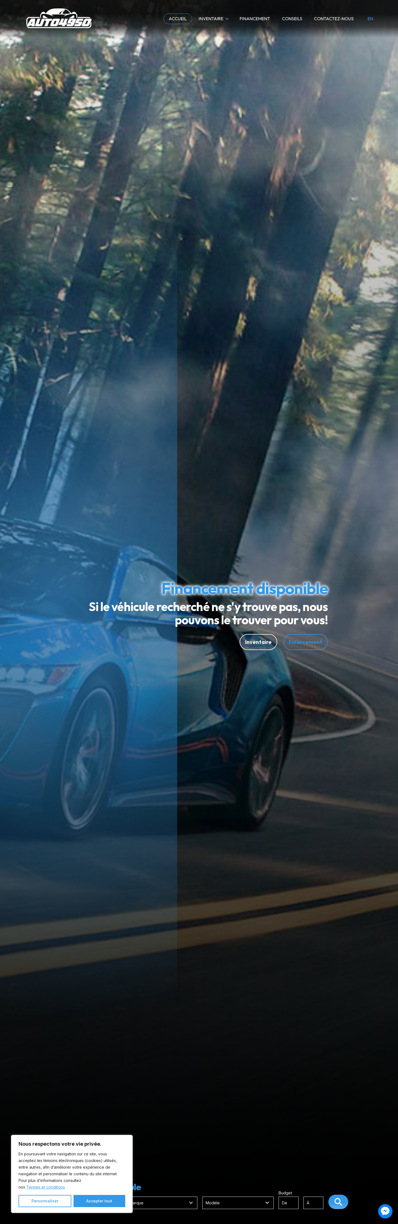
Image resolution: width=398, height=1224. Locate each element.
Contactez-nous (334, 18)
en (370, 18)
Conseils (292, 18)
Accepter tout (99, 1201)
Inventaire (211, 18)
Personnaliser (45, 1201)
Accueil (178, 18)
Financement (255, 18)
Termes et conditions (46, 1187)
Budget (303, 1200)
